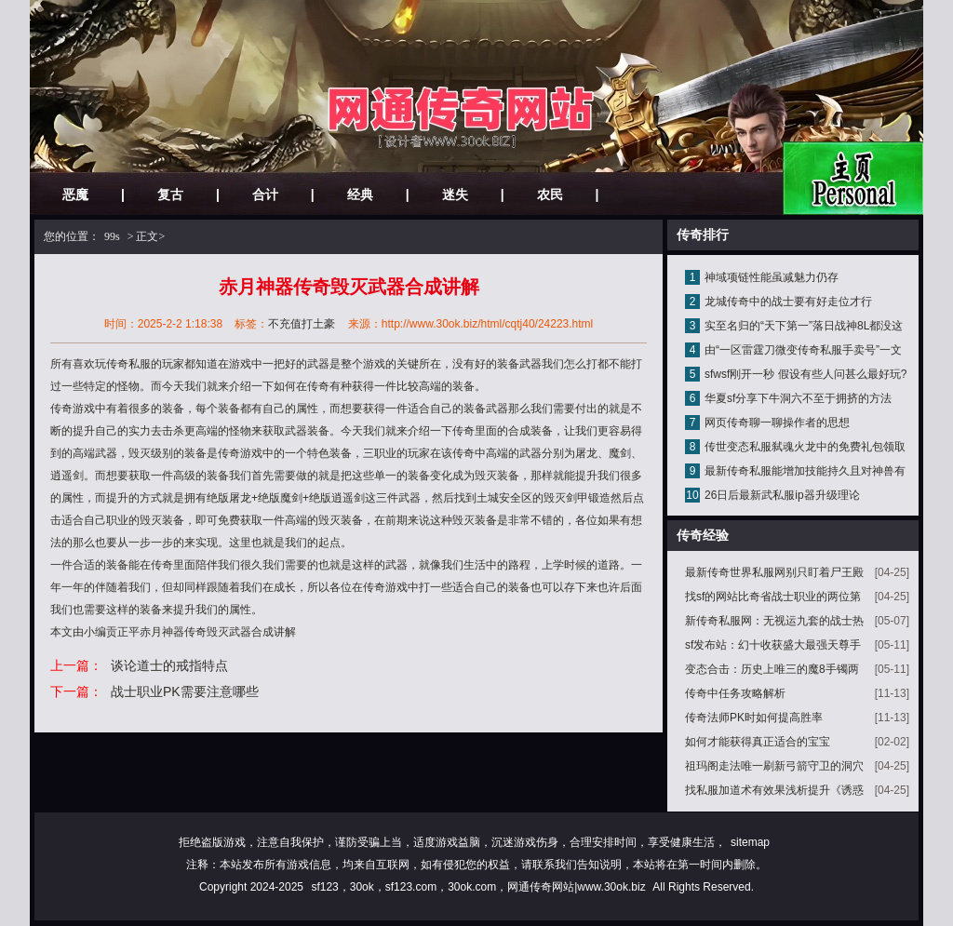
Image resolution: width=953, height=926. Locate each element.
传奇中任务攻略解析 (735, 693)
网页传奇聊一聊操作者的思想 (777, 422)
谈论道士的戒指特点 (169, 665)
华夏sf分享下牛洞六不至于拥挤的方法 (798, 398)
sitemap (750, 842)
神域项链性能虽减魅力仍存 (772, 277)
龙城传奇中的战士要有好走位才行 (788, 301)
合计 (265, 194)
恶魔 (75, 194)
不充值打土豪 (301, 323)
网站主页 (853, 178)
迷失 (455, 194)
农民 (550, 194)
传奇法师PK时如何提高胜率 (754, 717)
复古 (170, 194)
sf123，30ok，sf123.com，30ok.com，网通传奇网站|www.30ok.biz (478, 886)
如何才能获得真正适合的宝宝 (757, 741)
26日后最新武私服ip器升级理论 (782, 495)
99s (112, 236)
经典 (360, 194)
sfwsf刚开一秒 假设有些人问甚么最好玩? (805, 374)
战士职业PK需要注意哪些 (185, 691)
